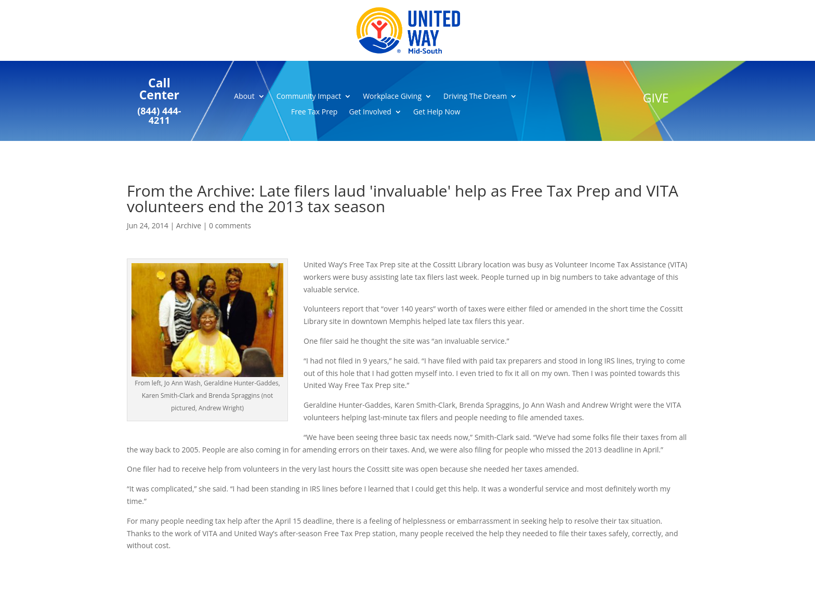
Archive (188, 225)
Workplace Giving (392, 97)
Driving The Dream (475, 97)
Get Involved (370, 112)
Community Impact (309, 97)
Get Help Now (436, 112)
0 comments (230, 225)
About (244, 97)
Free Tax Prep (314, 112)
